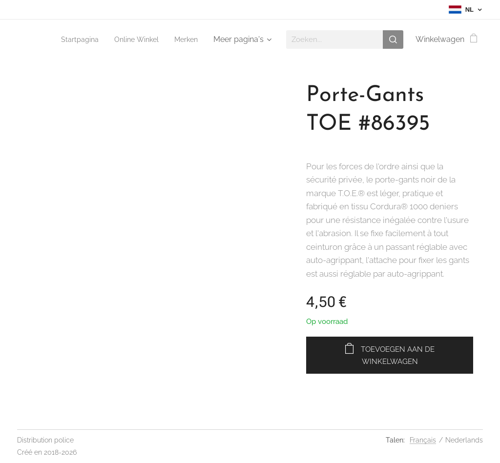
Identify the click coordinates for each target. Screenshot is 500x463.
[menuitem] (73, 39)
